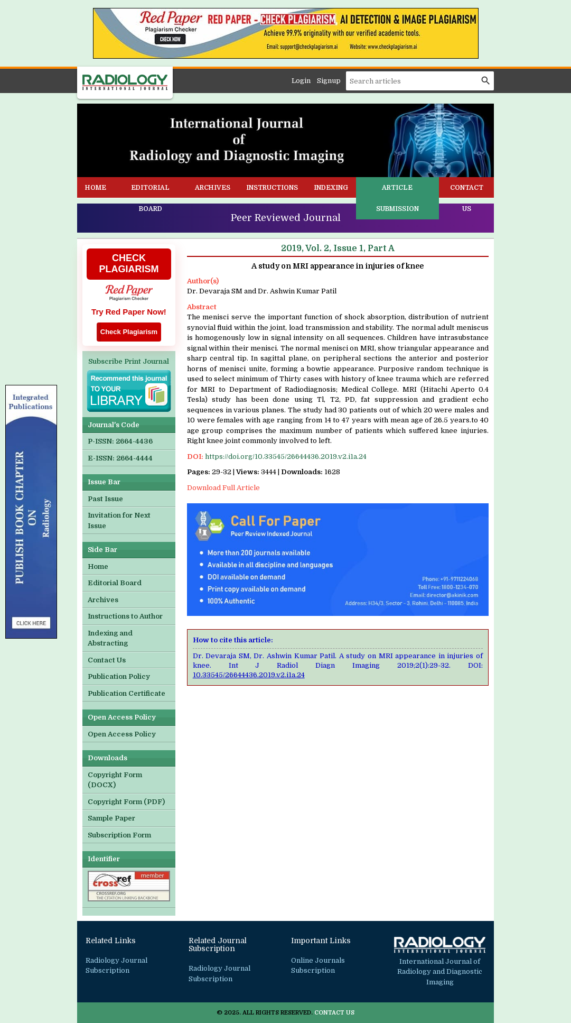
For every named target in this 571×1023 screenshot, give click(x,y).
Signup (329, 81)
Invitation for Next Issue (119, 520)
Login (301, 81)
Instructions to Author (125, 616)
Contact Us (466, 198)
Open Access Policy (122, 734)
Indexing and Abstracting (110, 638)
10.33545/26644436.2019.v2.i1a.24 (249, 675)
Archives (212, 187)
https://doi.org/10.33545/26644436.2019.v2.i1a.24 (286, 456)
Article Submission (397, 198)
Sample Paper (111, 818)
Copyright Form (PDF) (126, 802)
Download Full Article (223, 488)
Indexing (331, 187)
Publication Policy (119, 676)
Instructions (272, 187)
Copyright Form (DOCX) (115, 780)
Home (95, 187)
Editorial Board (150, 198)
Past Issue (105, 499)
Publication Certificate (126, 693)
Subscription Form (119, 835)
